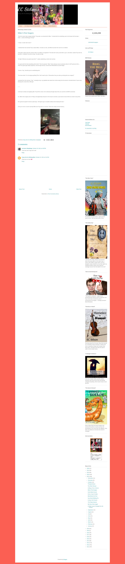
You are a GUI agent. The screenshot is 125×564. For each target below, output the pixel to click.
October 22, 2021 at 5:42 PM (42, 157)
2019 (88, 532)
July (89, 515)
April (89, 521)
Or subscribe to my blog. (90, 128)
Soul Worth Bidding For (93, 499)
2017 (88, 536)
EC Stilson (90, 52)
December (90, 479)
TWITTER (87, 122)
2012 (88, 546)
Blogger (65, 560)
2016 (88, 538)
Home (20, 26)
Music (44, 26)
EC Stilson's (28, 9)
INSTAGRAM (88, 125)
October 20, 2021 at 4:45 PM (39, 148)
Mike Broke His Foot (92, 497)
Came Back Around (92, 493)
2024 (88, 471)
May (89, 519)
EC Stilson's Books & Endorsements (32, 26)
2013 (88, 544)
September (90, 511)
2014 (88, 542)
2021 (88, 477)
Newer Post (21, 189)
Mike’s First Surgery (92, 491)
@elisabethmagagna (93, 42)
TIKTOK (87, 124)
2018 (88, 534)
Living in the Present (92, 501)
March (89, 523)
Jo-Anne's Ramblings (27, 148)
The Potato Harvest (92, 503)
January (90, 527)
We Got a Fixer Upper (93, 505)
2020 (88, 530)
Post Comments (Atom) (53, 193)
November (90, 481)
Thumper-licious (91, 485)
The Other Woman (92, 487)
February (90, 525)
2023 (88, 473)
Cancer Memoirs (52, 26)
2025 (88, 469)
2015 (88, 540)
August (90, 513)
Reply (23, 152)
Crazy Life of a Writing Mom (28, 157)
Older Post (78, 189)
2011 (88, 548)
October (90, 483)
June (89, 517)
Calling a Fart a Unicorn (93, 489)
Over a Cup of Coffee (93, 495)
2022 (88, 475)
